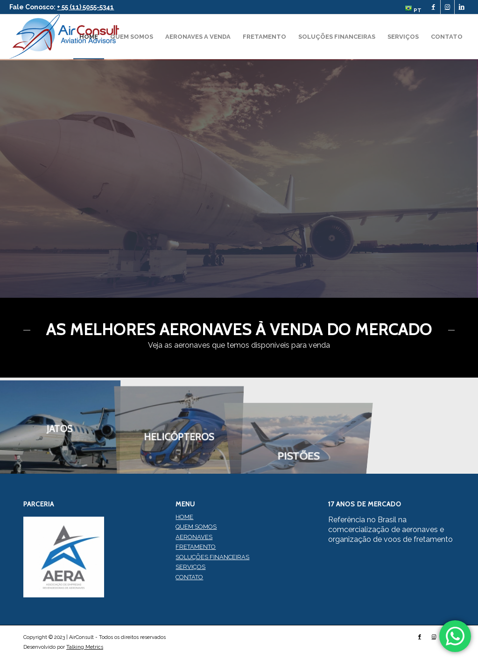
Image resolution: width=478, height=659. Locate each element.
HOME (184, 516)
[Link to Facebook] (433, 7)
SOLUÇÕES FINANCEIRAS (212, 557)
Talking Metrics (84, 647)
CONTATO (189, 577)
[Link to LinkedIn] (462, 7)
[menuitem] (411, 9)
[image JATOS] (60, 426)
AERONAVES (194, 536)
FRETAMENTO (196, 546)
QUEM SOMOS (196, 526)
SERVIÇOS (190, 566)
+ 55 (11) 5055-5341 (85, 7)
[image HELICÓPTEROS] (179, 426)
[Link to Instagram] (447, 7)
